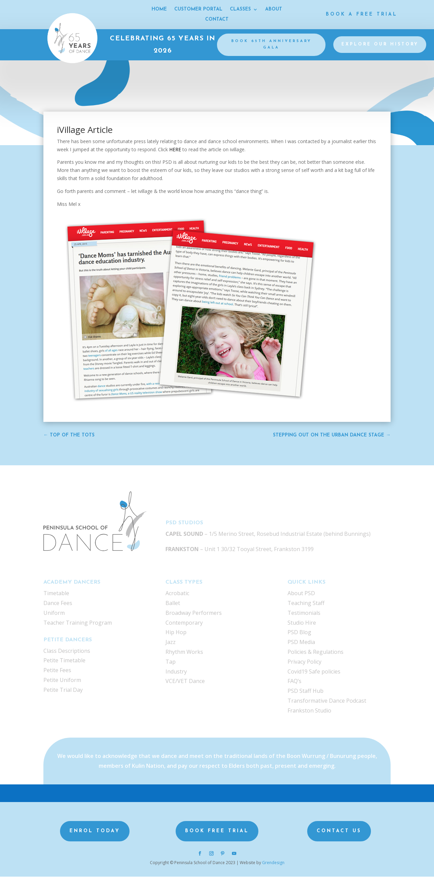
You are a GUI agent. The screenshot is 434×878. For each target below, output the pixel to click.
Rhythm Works (184, 653)
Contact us (339, 832)
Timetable (56, 594)
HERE (175, 151)
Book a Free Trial (361, 14)
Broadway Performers (193, 614)
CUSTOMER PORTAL (198, 9)
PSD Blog (299, 633)
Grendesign (273, 864)
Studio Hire (302, 624)
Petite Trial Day (63, 691)
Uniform (54, 614)
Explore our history (379, 45)
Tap (170, 663)
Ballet (172, 604)
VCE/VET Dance (185, 682)
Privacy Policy (304, 663)
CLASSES (240, 9)
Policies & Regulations (315, 653)
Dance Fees (57, 604)
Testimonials (304, 614)
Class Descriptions (66, 652)
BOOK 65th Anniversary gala (271, 45)
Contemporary (184, 624)
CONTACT (217, 19)
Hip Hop (175, 633)
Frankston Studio (309, 712)
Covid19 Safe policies (314, 673)
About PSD (301, 594)
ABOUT (273, 9)
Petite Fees (57, 671)
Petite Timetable (64, 661)
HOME (159, 9)
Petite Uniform (62, 681)
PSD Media (301, 643)
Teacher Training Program (77, 624)
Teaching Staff (306, 604)
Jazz (170, 643)
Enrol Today (95, 832)
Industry (176, 673)
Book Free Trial (217, 832)
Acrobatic (177, 594)
